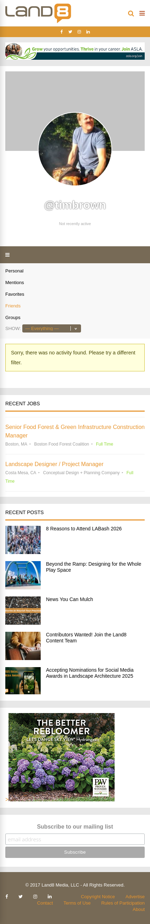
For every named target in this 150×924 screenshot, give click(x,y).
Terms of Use (77, 903)
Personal (14, 270)
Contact (45, 903)
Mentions (14, 282)
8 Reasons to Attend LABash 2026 (84, 528)
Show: (13, 328)
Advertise (135, 896)
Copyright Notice (98, 896)
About (139, 909)
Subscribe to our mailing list (75, 827)
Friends (13, 305)
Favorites (14, 294)
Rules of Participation (123, 903)
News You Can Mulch (69, 599)
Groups (13, 317)
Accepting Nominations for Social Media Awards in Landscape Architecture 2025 (89, 673)
